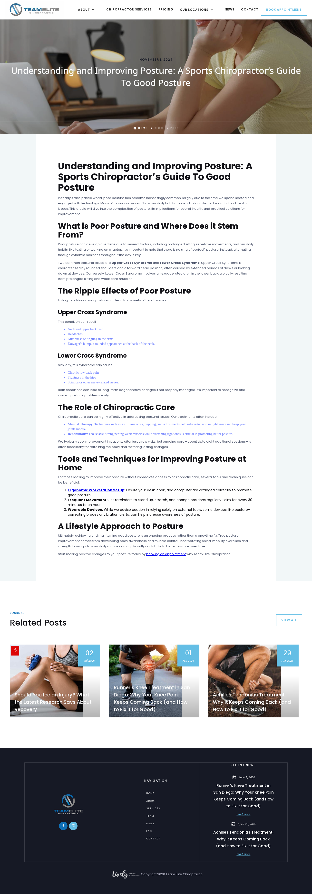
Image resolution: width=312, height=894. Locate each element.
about (151, 801)
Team (150, 816)
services (153, 808)
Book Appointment (284, 10)
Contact (153, 838)
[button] (85, 9)
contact (249, 9)
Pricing (165, 9)
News (150, 823)
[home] (34, 9)
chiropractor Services (129, 9)
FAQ (149, 831)
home (150, 793)
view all (289, 620)
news (229, 9)
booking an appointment (166, 554)
